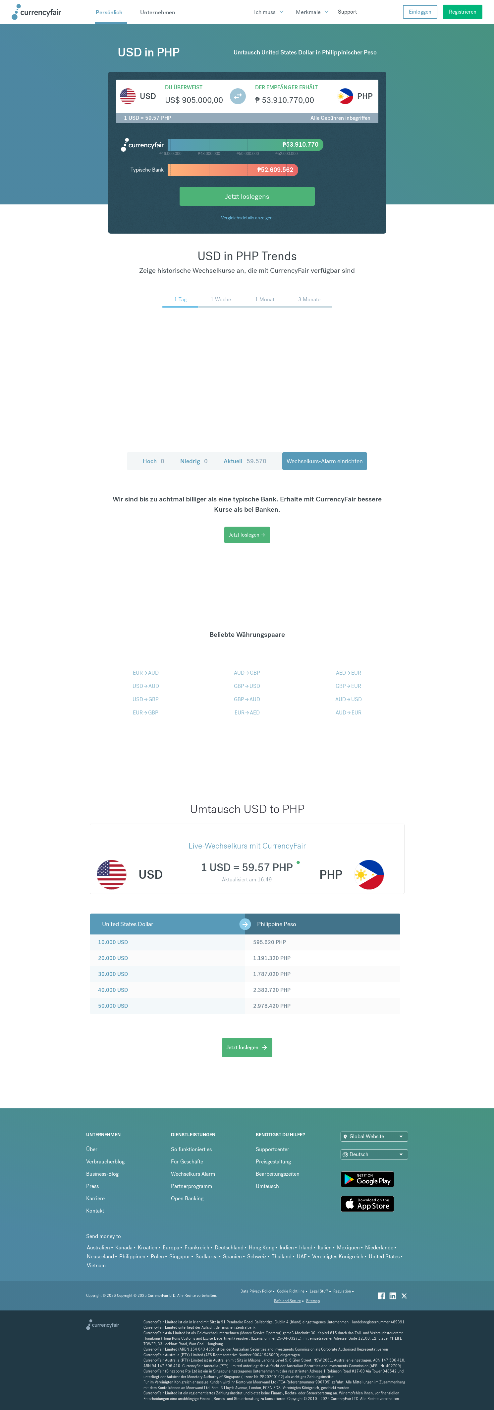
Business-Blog (102, 1173)
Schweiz (256, 1256)
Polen (157, 1256)
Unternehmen (157, 12)
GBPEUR (348, 686)
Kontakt (95, 1210)
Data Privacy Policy (256, 1291)
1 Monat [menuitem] (264, 299)
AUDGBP (247, 672)
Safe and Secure (287, 1301)
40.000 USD (113, 990)
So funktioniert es (191, 1149)
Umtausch (267, 1186)
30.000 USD (113, 974)
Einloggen (420, 11)
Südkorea (206, 1256)
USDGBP (146, 699)
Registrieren (462, 11)
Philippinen (132, 1256)
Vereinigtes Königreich (337, 1256)
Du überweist (183, 87)
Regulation (342, 1291)
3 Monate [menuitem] (309, 299)
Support (347, 11)
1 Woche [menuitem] (220, 299)
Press (92, 1186)
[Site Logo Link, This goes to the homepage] (51, 12)
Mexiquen (348, 1247)
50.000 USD (113, 1005)
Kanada (124, 1247)
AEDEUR (348, 672)
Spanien (232, 1256)
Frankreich (197, 1247)
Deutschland (229, 1247)
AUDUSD (348, 699)
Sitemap (313, 1301)
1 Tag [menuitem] (180, 299)
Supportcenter (272, 1149)
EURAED (247, 712)
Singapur (179, 1256)
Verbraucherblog (105, 1161)
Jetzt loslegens (247, 196)
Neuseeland (100, 1256)
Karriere (95, 1198)
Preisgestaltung (273, 1161)
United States (384, 1256)
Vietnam (96, 1265)
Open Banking (187, 1198)
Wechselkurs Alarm (193, 1173)
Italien (325, 1247)
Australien (98, 1247)
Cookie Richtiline (290, 1291)
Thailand (282, 1256)
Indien (287, 1247)
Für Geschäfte (187, 1161)
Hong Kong (261, 1247)
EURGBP (145, 712)
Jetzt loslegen (247, 534)
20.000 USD (113, 958)
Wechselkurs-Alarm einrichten (325, 461)
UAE (302, 1256)
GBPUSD (247, 686)
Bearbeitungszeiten (278, 1173)
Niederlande (379, 1247)
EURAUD (146, 672)
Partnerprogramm (191, 1186)
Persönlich (109, 12)
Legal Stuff (319, 1291)
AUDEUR (348, 712)
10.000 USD (113, 942)
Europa (171, 1247)
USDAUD (146, 686)
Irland (305, 1247)
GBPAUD (247, 699)
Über (91, 1149)
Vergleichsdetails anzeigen (247, 218)
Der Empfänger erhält (286, 87)
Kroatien (147, 1247)
